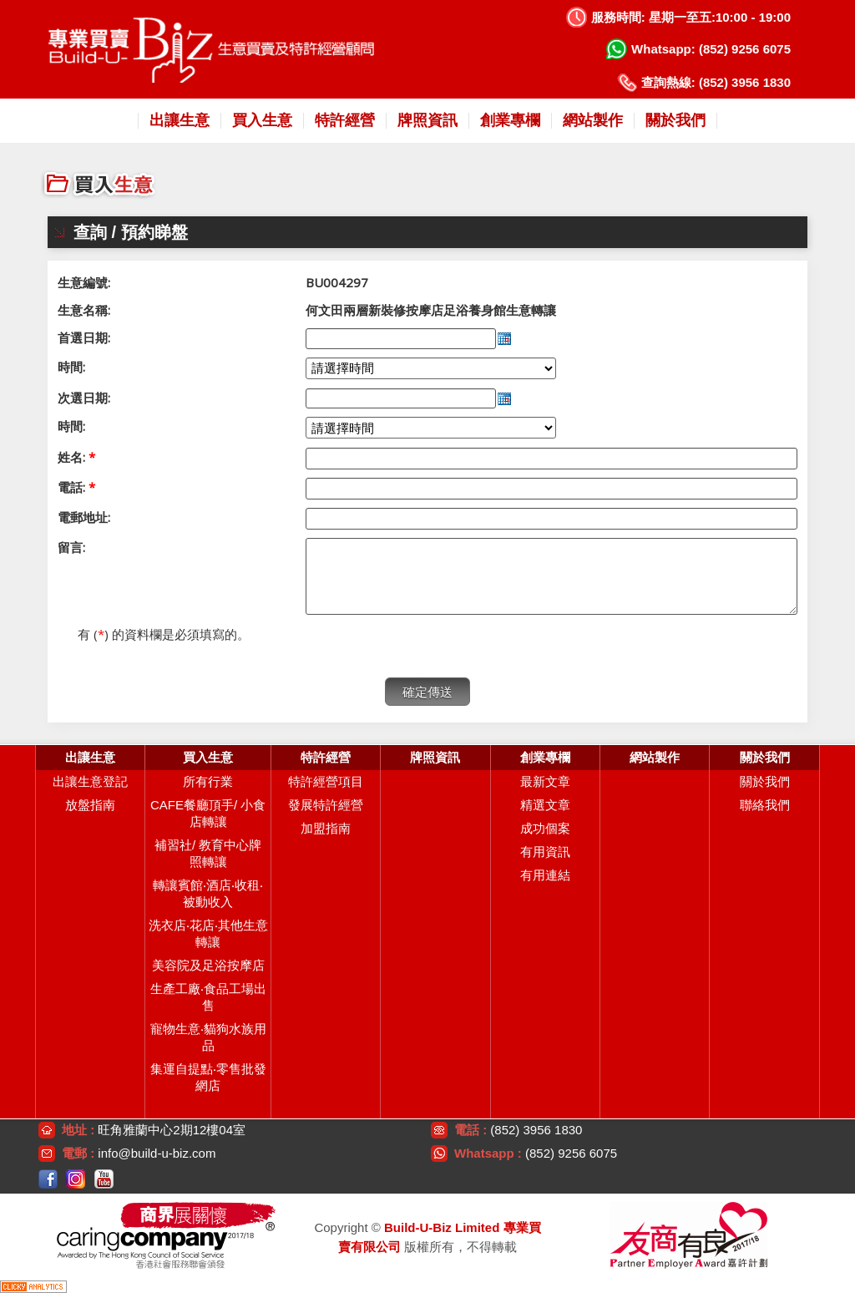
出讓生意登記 (90, 781)
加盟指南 (326, 828)
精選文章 (545, 805)
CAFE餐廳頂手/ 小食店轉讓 (208, 813)
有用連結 (545, 875)
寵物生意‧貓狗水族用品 (208, 1037)
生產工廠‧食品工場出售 (208, 996)
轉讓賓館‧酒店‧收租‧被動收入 (208, 893)
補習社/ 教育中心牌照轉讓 (207, 853)
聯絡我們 (765, 805)
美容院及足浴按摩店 (208, 965)
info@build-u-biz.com (156, 1153)
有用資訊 (545, 851)
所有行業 (208, 781)
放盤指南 (90, 805)
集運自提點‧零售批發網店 (208, 1077)
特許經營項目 (325, 781)
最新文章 (545, 781)
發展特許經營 (325, 805)
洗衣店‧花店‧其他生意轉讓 (208, 933)
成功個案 (545, 828)
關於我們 (765, 781)
